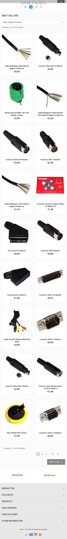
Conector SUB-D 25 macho (50, 295)
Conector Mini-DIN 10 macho (50, 66)
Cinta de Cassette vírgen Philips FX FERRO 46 (50, 205)
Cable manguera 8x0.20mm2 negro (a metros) (17, 67)
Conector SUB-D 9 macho (50, 339)
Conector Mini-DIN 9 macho (17, 386)
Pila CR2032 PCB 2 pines (17, 433)
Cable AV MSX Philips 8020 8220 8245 (17, 340)
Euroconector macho (17, 250)
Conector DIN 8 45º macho (17, 159)
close (61, 1)
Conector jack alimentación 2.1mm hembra (50, 387)
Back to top (56, 461)
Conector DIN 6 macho (50, 250)
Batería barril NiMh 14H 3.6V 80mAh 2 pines (17, 114)
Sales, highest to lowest (33, 22)
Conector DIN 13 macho (50, 159)
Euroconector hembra (16, 295)
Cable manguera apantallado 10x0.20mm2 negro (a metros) (50, 114)
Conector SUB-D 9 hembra (50, 433)
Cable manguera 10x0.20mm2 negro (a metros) (16, 205)
